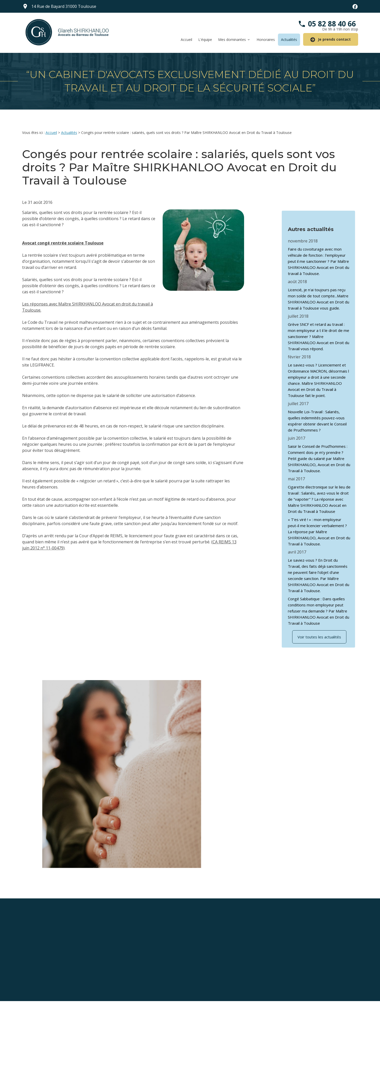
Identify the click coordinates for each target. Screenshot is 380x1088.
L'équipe (205, 39)
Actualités (289, 39)
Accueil (186, 39)
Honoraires (266, 39)
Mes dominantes (232, 39)
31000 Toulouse (63, 6)
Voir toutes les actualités (319, 631)
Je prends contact (330, 39)
